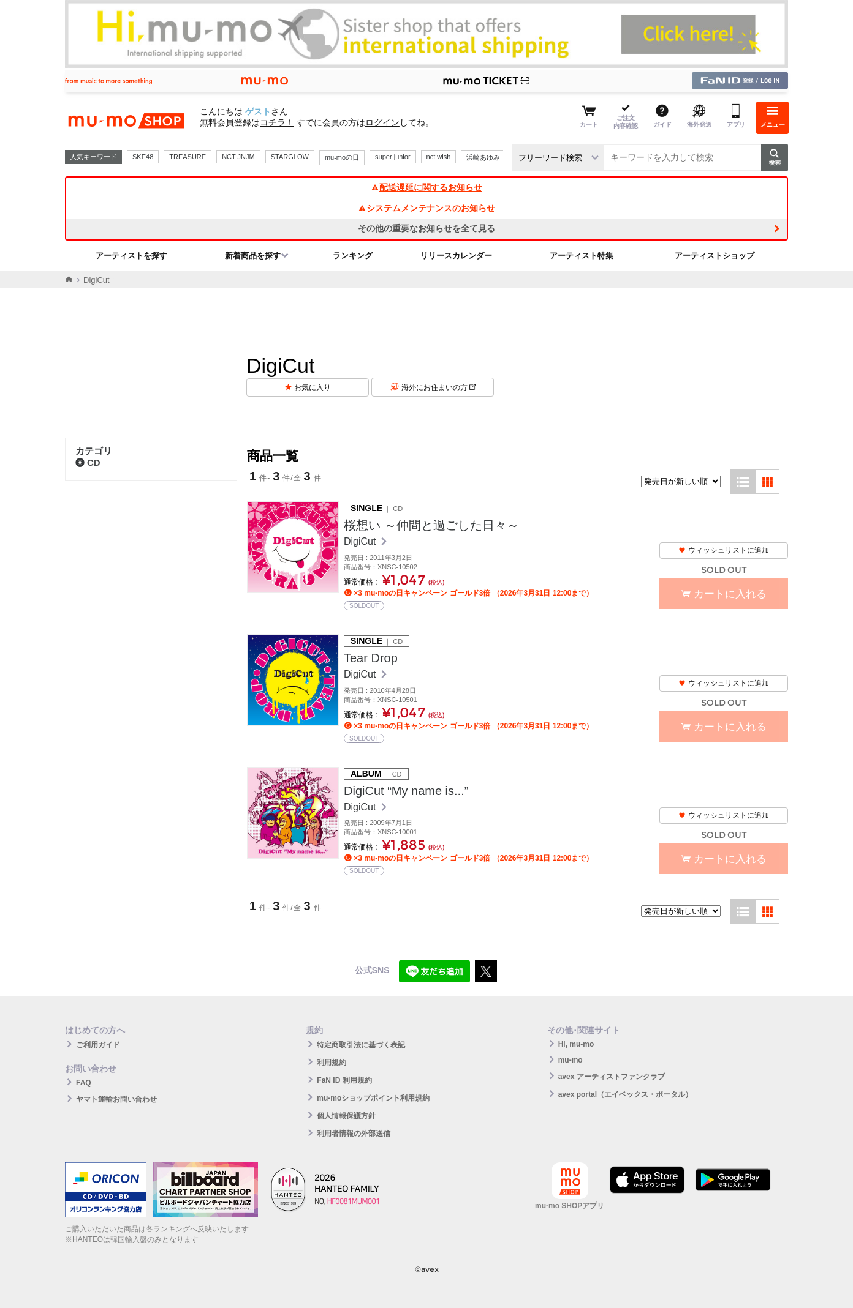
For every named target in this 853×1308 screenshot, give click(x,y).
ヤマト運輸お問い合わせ (116, 1099)
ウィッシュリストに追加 (723, 550)
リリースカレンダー (456, 255)
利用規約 (331, 1062)
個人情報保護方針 (346, 1116)
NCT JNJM (238, 156)
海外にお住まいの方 (438, 387)
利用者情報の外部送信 (353, 1133)
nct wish (438, 156)
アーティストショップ (714, 255)
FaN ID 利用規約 (344, 1080)
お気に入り (312, 387)
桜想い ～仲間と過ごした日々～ (431, 525)
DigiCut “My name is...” (406, 791)
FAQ (83, 1082)
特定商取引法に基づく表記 (361, 1045)
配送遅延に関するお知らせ (426, 187)
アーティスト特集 (581, 255)
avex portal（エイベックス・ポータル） (625, 1094)
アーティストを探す (131, 255)
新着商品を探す (253, 255)
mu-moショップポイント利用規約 (373, 1098)
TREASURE (187, 156)
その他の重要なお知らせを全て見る (426, 228)
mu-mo (570, 1060)
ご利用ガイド (98, 1045)
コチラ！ (277, 122)
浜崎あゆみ (483, 157)
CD (87, 462)
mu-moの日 (342, 157)
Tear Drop (371, 658)
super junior (392, 156)
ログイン (382, 122)
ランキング (353, 255)
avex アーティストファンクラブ (611, 1076)
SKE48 (142, 156)
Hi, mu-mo (576, 1044)
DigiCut (361, 541)
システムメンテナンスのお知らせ (426, 208)
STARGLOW (290, 156)
